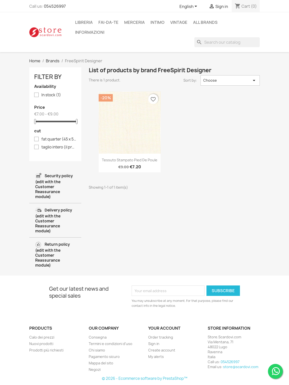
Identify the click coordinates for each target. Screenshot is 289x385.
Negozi (95, 369)
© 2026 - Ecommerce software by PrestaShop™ (144, 378)
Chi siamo (97, 350)
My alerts (156, 356)
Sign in (153, 343)
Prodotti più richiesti (46, 350)
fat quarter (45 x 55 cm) (58, 139)
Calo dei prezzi (41, 337)
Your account (164, 328)
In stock (51, 95)
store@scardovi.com (240, 366)
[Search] (227, 42)
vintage (178, 22)
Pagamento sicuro (104, 356)
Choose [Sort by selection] (230, 80)
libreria (84, 22)
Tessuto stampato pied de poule (129, 160)
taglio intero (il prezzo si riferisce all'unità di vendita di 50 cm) (58, 147)
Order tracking (160, 337)
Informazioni (89, 32)
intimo (157, 22)
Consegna (98, 337)
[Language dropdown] (189, 7)
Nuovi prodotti (41, 343)
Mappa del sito (101, 363)
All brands (205, 22)
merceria (134, 22)
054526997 (55, 6)
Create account (161, 350)
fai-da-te (108, 22)
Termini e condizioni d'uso (110, 343)
